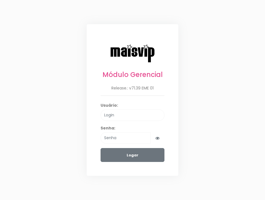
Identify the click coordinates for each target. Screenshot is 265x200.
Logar (132, 155)
